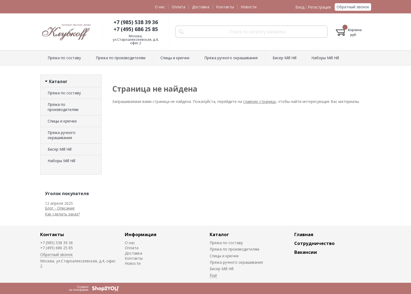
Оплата (178, 6)
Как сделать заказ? (62, 214)
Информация (140, 234)
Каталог (219, 234)
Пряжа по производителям (120, 57)
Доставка (200, 6)
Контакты (225, 6)
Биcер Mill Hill (284, 57)
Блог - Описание (60, 208)
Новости (249, 6)
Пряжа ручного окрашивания (231, 57)
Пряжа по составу (64, 57)
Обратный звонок (353, 6)
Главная (303, 234)
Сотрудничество (314, 243)
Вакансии (305, 252)
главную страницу (259, 101)
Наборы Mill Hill (325, 57)
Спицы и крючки (174, 57)
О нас (160, 6)
